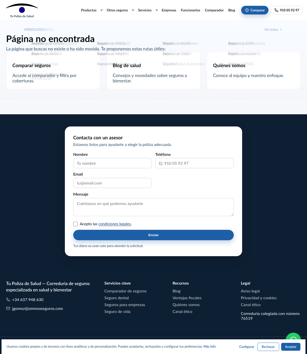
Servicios (145, 10)
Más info (209, 346)
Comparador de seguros (125, 291)
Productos (89, 10)
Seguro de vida (117, 311)
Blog (231, 10)
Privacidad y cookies (259, 298)
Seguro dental (116, 298)
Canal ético (182, 311)
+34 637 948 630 (24, 299)
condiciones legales (114, 224)
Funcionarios (190, 10)
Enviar (153, 235)
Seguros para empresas (124, 305)
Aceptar (290, 346)
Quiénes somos (186, 305)
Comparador (214, 10)
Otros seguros (117, 10)
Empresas (169, 10)
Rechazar (268, 346)
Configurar (246, 346)
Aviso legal (250, 291)
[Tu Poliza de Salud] (22, 10)
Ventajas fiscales (186, 298)
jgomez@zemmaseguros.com (34, 308)
